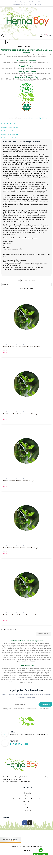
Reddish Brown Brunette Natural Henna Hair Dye (21, 347)
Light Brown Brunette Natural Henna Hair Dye (20, 414)
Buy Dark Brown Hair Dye (9, 134)
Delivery (27, 796)
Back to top (43, 634)
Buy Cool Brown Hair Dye (9, 138)
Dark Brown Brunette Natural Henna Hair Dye (20, 548)
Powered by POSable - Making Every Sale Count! (17, 781)
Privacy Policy (27, 802)
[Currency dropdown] (14, 2)
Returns (27, 805)
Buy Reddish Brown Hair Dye (10, 124)
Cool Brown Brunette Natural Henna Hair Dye (20, 615)
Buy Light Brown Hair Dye (9, 127)
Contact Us (27, 793)
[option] (26, 721)
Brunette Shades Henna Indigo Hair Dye (14, 345)
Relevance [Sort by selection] (26, 285)
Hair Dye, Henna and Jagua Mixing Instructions (27, 799)
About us (26, 851)
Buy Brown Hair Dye (8, 131)
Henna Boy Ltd (26, 846)
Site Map (27, 808)
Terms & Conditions (27, 811)
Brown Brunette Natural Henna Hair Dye (18, 481)
